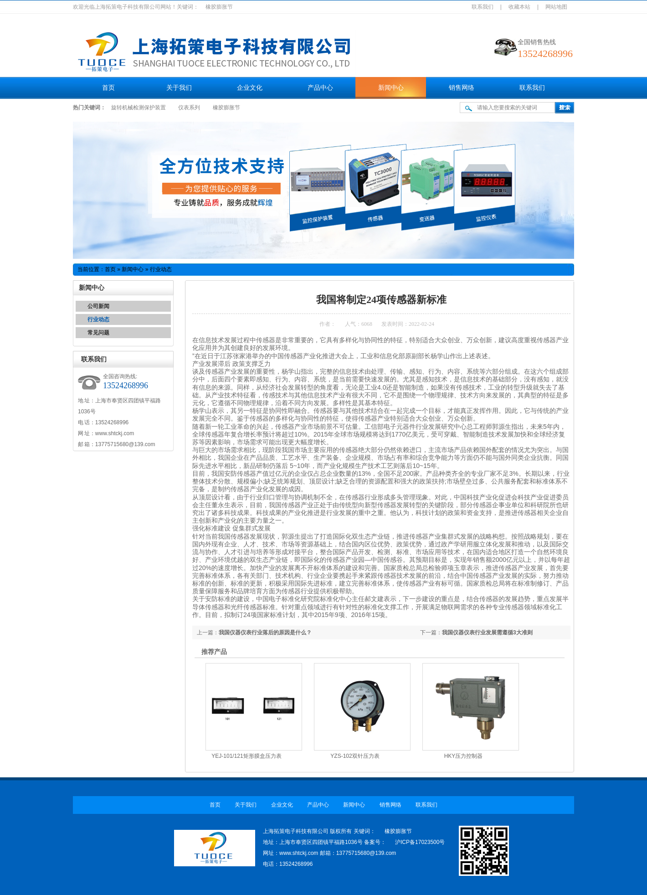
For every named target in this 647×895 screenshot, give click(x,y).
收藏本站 (519, 7)
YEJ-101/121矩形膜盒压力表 (246, 756)
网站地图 (556, 7)
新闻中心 (391, 87)
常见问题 (98, 332)
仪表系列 (189, 107)
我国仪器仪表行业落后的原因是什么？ (265, 632)
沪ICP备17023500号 (420, 842)
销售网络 (461, 87)
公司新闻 (98, 306)
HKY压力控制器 (463, 756)
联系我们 (482, 7)
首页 (108, 87)
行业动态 (98, 319)
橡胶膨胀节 (226, 107)
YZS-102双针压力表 (354, 756)
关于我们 (179, 87)
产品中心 (320, 87)
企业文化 (249, 87)
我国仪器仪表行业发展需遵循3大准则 (487, 632)
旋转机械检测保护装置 (138, 107)
